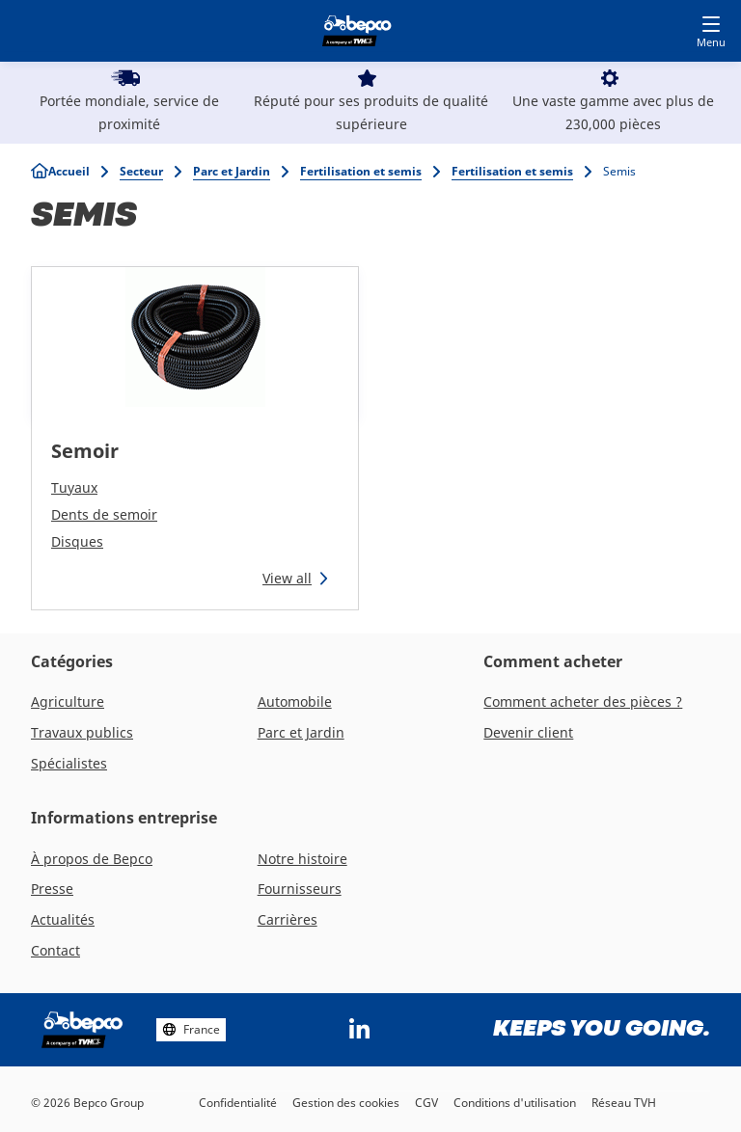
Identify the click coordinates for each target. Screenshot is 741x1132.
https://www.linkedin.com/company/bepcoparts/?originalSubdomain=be (359, 1029)
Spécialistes (69, 763)
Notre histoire (302, 858)
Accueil (69, 171)
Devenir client (528, 732)
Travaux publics (82, 732)
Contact (55, 950)
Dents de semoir (104, 514)
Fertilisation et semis (361, 171)
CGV (426, 1102)
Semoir (85, 451)
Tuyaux (74, 487)
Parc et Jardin (231, 171)
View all (287, 578)
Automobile (295, 701)
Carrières (287, 919)
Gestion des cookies (345, 1102)
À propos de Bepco (91, 858)
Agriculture (67, 701)
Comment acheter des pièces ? (582, 701)
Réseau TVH (623, 1102)
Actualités (63, 919)
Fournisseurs (300, 888)
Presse (52, 888)
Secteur (141, 171)
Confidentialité (238, 1102)
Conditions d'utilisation (514, 1102)
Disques (77, 541)
